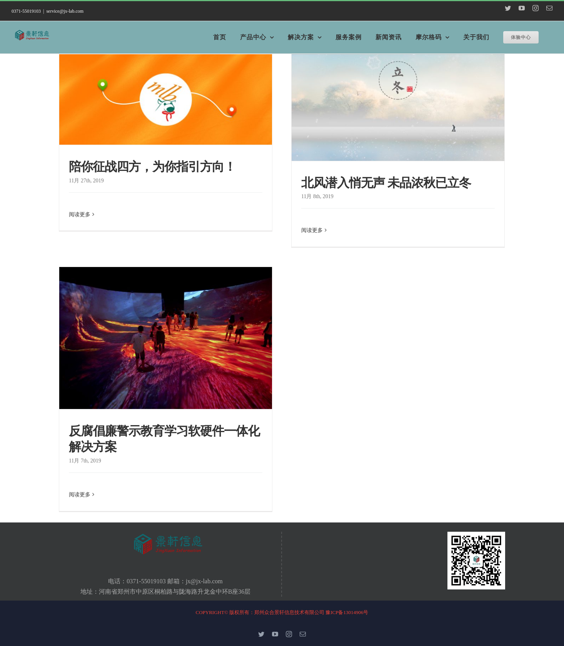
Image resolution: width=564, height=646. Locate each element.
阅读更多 (79, 230)
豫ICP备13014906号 (346, 612)
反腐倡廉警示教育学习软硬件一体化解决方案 (164, 439)
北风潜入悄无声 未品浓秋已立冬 (386, 182)
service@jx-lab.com (64, 11)
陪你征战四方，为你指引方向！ (152, 166)
